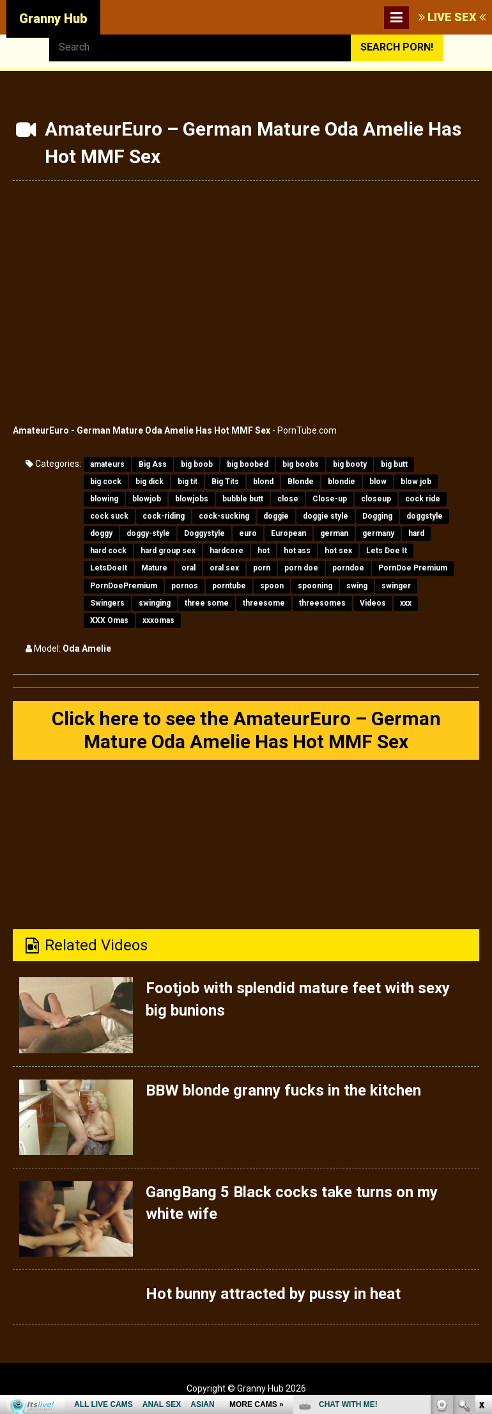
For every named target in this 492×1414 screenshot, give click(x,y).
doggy (101, 533)
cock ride (422, 498)
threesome (264, 603)
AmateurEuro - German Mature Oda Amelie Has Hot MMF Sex (141, 430)
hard (416, 533)
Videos (373, 603)
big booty (350, 464)
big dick (149, 481)
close (287, 498)
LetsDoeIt (108, 567)
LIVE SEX (452, 17)
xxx (405, 603)
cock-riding (163, 516)
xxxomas (158, 620)
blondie (341, 481)
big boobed (247, 464)
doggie (276, 516)
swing (356, 585)
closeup (376, 498)
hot (264, 550)
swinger (396, 585)
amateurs (107, 464)
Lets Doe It (386, 550)
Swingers (107, 603)
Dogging (377, 516)
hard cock (108, 550)
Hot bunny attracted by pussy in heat (273, 1294)
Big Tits (225, 481)
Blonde (301, 481)
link (481, 1214)
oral (188, 567)
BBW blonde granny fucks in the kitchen (283, 1090)
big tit (187, 481)
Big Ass (153, 464)
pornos (184, 585)
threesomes (322, 603)
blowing (104, 498)
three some (207, 603)
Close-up (329, 498)
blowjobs (191, 498)
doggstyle (424, 516)
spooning (315, 585)
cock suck (109, 516)
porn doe (301, 567)
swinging (155, 603)
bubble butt (242, 498)
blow (378, 481)
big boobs (300, 464)
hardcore (226, 550)
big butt (394, 464)
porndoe (348, 567)
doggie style (325, 516)
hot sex (338, 550)
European (288, 533)
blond (263, 481)
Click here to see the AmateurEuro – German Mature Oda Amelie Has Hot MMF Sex (246, 730)
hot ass (297, 550)
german (334, 533)
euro (248, 533)
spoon (272, 585)
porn (261, 567)
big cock (105, 481)
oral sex (224, 567)
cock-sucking (224, 516)
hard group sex (168, 550)
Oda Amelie (87, 648)
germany (378, 533)
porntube (229, 585)
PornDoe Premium (412, 567)
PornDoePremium (123, 585)
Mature (154, 567)
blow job (416, 481)
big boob (197, 464)
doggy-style (148, 533)
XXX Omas (109, 620)
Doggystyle (204, 533)
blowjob (146, 498)
